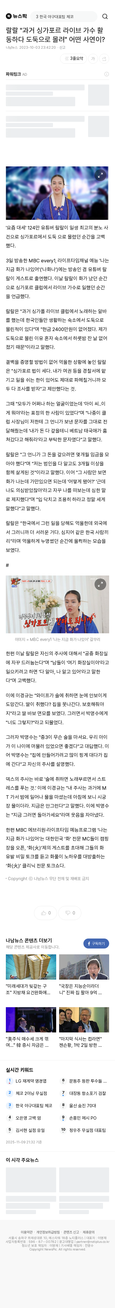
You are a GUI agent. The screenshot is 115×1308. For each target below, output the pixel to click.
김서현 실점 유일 (30, 1130)
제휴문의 (89, 1232)
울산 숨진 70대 (82, 1105)
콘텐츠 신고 (71, 1232)
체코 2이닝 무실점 (31, 1093)
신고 (62, 47)
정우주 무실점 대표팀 (87, 1130)
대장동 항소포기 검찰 (87, 1093)
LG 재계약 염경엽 (31, 1081)
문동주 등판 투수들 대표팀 (89, 1081)
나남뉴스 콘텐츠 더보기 (29, 941)
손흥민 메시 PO (83, 1118)
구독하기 (96, 943)
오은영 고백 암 (28, 1118)
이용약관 (26, 1232)
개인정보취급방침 (48, 1232)
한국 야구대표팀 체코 (34, 1105)
